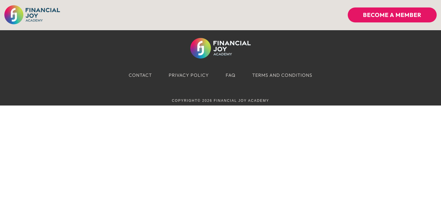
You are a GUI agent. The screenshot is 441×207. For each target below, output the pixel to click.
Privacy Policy (189, 75)
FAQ (230, 75)
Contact (140, 75)
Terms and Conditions (282, 75)
